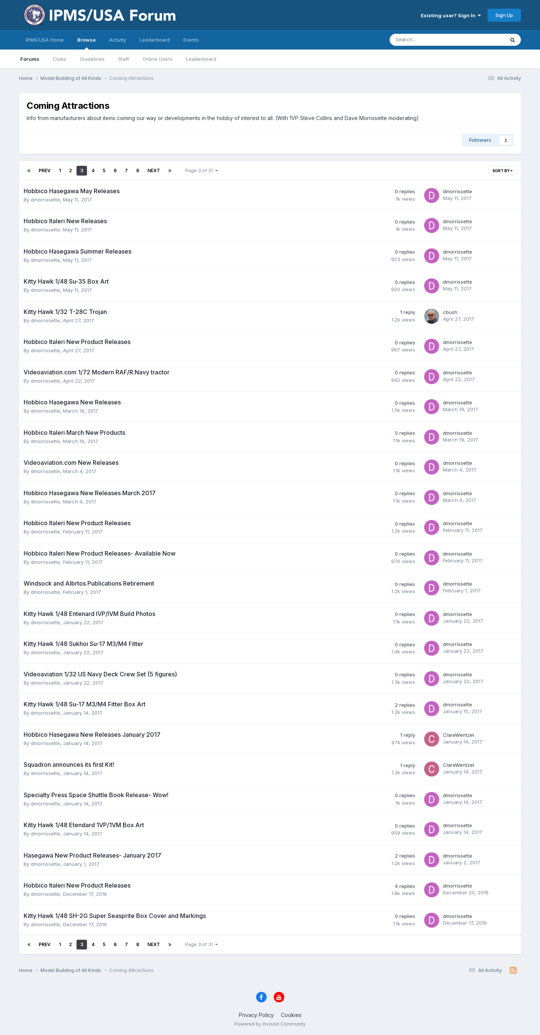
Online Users (157, 59)
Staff (123, 59)
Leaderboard (201, 59)
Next (153, 170)
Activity (117, 40)
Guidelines (92, 59)
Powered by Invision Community (270, 1024)
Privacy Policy (256, 1015)
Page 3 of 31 (201, 170)
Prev (45, 170)
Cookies (291, 1015)
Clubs (59, 59)
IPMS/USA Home (45, 40)
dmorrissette (45, 200)
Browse (86, 43)
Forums (29, 59)
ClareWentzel (458, 735)
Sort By (502, 170)
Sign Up (504, 15)
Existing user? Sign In (451, 15)
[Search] (427, 40)
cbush (450, 312)
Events (191, 40)
